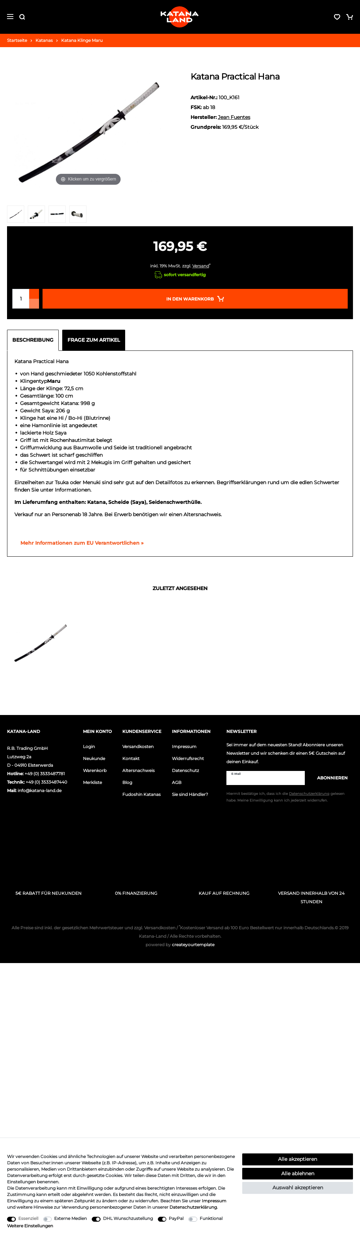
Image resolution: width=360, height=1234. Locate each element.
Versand (200, 265)
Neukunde (94, 758)
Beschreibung (32, 340)
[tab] (34, 340)
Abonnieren (329, 777)
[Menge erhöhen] (34, 294)
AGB (176, 782)
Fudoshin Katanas (141, 794)
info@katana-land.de (40, 790)
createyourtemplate (180, 944)
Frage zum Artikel (94, 340)
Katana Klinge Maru (82, 40)
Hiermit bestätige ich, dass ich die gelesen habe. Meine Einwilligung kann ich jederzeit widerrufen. (285, 797)
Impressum (184, 746)
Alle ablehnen (297, 1173)
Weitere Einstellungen (30, 1225)
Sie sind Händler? (190, 794)
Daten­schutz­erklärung (193, 1207)
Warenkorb (95, 770)
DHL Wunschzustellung (128, 1218)
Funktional (211, 1218)
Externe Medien (70, 1218)
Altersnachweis (138, 770)
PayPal (176, 1218)
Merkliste (92, 782)
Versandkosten (138, 746)
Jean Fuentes (234, 117)
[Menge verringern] (34, 304)
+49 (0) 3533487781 (45, 773)
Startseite (17, 40)
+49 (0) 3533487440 (46, 782)
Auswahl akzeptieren (297, 1187)
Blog (127, 782)
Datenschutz (185, 770)
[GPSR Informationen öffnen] (79, 543)
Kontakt (131, 758)
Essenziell (28, 1218)
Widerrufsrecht (188, 758)
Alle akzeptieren (297, 1159)
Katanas (44, 40)
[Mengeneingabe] (20, 299)
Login (89, 746)
